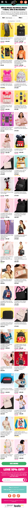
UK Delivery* (14, 487)
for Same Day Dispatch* (14, 489)
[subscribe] (24, 480)
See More (14, 463)
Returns (14, 491)
